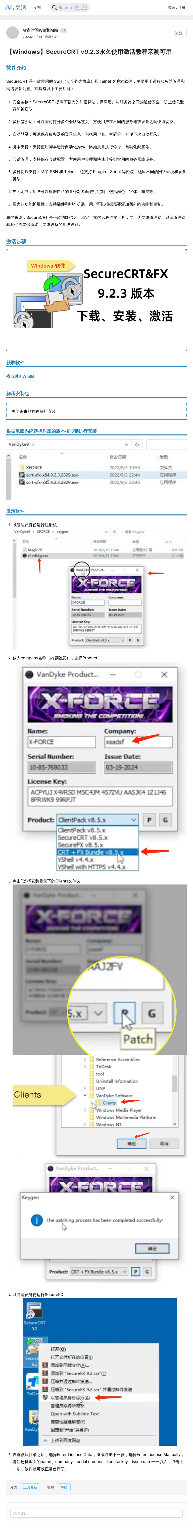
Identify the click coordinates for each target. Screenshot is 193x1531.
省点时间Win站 (20, 376)
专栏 (37, 7)
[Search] (70, 7)
